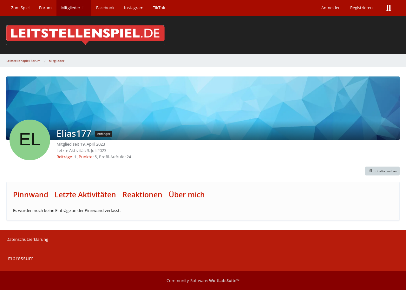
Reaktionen (142, 194)
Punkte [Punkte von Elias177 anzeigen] (85, 157)
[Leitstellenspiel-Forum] (203, 35)
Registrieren (361, 7)
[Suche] (388, 8)
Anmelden (331, 7)
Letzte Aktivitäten (85, 194)
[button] (382, 171)
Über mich (187, 194)
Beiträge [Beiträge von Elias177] (64, 157)
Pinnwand (30, 194)
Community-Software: (203, 280)
